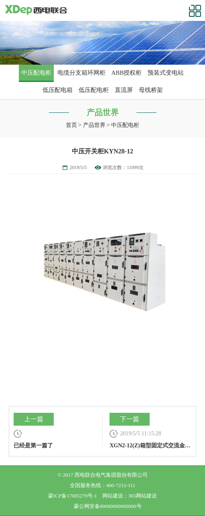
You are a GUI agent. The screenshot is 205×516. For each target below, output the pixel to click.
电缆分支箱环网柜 (81, 72)
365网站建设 (142, 496)
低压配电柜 (94, 90)
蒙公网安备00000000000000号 (108, 506)
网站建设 (112, 496)
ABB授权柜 (127, 72)
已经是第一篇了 (54, 431)
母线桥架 (151, 90)
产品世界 (94, 125)
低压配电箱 (58, 90)
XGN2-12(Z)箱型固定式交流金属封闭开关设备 (150, 431)
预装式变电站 (166, 72)
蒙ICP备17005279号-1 (72, 496)
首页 (71, 125)
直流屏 (124, 90)
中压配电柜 (36, 72)
